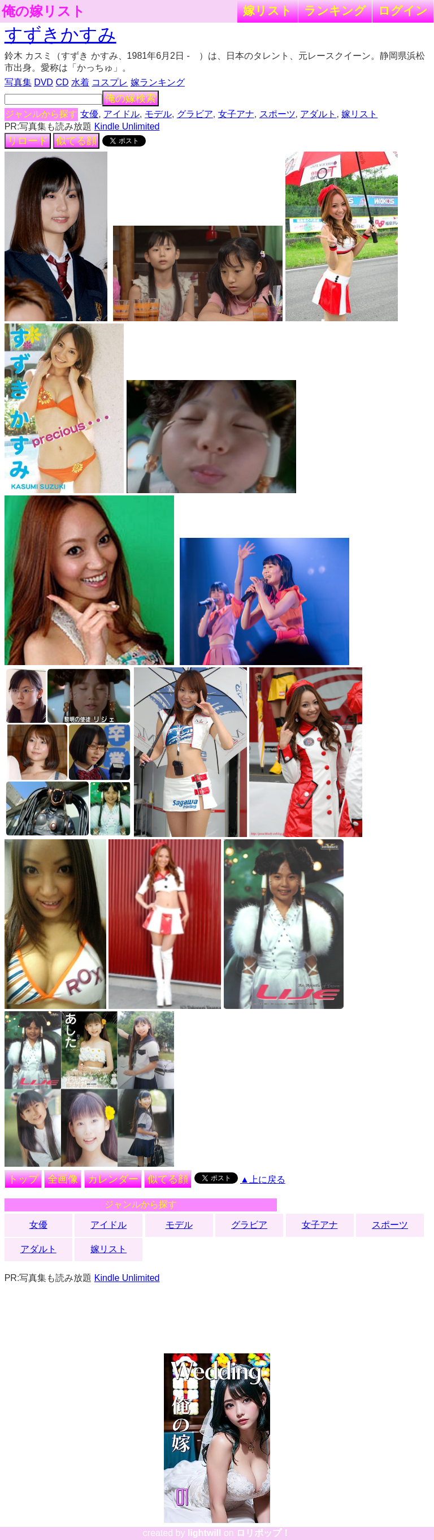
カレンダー (113, 1179)
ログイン (403, 10)
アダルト (318, 114)
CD (61, 82)
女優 (89, 114)
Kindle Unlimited (127, 126)
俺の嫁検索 (130, 98)
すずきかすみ (60, 34)
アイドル (121, 114)
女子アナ (236, 114)
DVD (43, 82)
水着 (80, 82)
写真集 (18, 82)
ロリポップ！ (263, 1533)
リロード (27, 140)
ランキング (335, 10)
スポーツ (277, 114)
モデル (158, 114)
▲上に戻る (262, 1179)
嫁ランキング (158, 82)
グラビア (195, 114)
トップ (23, 1179)
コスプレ (110, 82)
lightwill (205, 1533)
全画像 (62, 1179)
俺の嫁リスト (43, 11)
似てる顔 (76, 140)
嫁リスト (267, 10)
